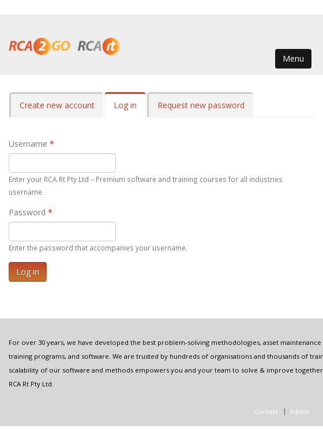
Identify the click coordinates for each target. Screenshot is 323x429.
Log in (130, 108)
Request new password (201, 105)
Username (31, 143)
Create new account (57, 105)
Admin (300, 411)
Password (30, 212)
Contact (266, 411)
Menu (293, 58)
